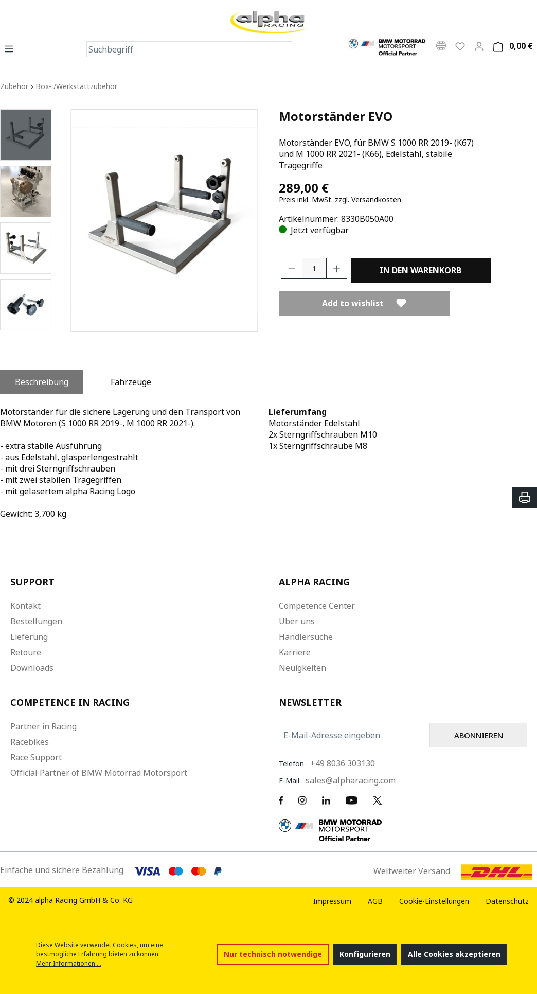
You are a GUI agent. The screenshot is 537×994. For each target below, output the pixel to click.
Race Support (36, 757)
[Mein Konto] (479, 46)
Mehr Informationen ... (68, 963)
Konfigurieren (364, 954)
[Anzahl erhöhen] (337, 268)
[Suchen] (284, 49)
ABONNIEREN (478, 735)
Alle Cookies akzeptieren (454, 954)
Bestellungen (36, 621)
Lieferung (29, 636)
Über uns (297, 621)
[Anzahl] (314, 268)
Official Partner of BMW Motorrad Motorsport (98, 772)
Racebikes (29, 741)
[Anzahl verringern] (291, 268)
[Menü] (12, 48)
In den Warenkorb (420, 270)
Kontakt (25, 606)
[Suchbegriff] (181, 49)
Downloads (31, 667)
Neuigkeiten (302, 667)
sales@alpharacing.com (351, 780)
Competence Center (317, 606)
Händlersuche (306, 636)
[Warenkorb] (511, 46)
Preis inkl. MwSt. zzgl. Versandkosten (340, 199)
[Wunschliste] (460, 46)
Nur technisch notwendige (273, 954)
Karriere (295, 652)
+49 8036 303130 (342, 763)
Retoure (25, 652)
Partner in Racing (43, 726)
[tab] (41, 382)
